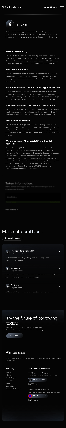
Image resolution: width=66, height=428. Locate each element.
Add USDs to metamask (40, 395)
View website (12, 210)
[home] (11, 7)
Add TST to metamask (39, 379)
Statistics (10, 386)
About (8, 375)
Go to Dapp (14, 336)
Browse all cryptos (12, 238)
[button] (62, 7)
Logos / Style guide (13, 389)
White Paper (11, 378)
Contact (9, 380)
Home (8, 372)
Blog (8, 383)
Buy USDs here (34, 400)
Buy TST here (33, 384)
